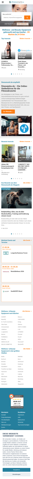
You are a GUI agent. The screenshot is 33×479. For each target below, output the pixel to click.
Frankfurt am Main (6, 369)
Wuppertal (20, 384)
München (20, 376)
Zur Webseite (7, 111)
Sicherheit (20, 422)
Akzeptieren (16, 469)
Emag (19, 322)
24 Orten (21, 34)
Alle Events (26, 240)
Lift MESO (20, 332)
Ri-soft (19, 337)
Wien (19, 381)
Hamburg (20, 369)
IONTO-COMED (22, 327)
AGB (19, 417)
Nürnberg (20, 379)
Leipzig (20, 374)
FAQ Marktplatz (5, 420)
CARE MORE (21, 319)
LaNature (4, 329)
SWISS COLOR (5, 342)
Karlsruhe (20, 371)
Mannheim (4, 376)
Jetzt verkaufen (22, 24)
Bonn (19, 359)
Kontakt (3, 415)
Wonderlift (20, 344)
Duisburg (20, 364)
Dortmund (20, 361)
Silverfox (3, 339)
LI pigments (4, 332)
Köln (2, 374)
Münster (3, 379)
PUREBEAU (4, 337)
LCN (19, 329)
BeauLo (20, 317)
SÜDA (19, 339)
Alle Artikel (26, 183)
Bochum (3, 359)
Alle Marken (26, 311)
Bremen (3, 361)
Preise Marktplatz (6, 417)
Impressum (21, 415)
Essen (19, 366)
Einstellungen (16, 474)
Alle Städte (26, 349)
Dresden (3, 364)
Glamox (20, 324)
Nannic (3, 334)
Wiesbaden (4, 384)
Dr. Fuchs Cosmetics (6, 322)
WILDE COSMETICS (6, 344)
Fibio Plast (4, 324)
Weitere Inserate (25, 38)
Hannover (4, 371)
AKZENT (3, 317)
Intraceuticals (5, 327)
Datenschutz (21, 420)
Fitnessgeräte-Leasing (7, 430)
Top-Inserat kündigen (23, 425)
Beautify (3, 319)
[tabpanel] (8, 55)
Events (3, 427)
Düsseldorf (4, 366)
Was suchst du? (7, 14)
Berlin (2, 356)
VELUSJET (21, 342)
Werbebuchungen (6, 425)
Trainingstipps (6, 189)
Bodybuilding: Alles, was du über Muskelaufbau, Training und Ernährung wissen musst (15, 214)
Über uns (3, 422)
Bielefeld (20, 356)
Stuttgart (3, 381)
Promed (20, 334)
